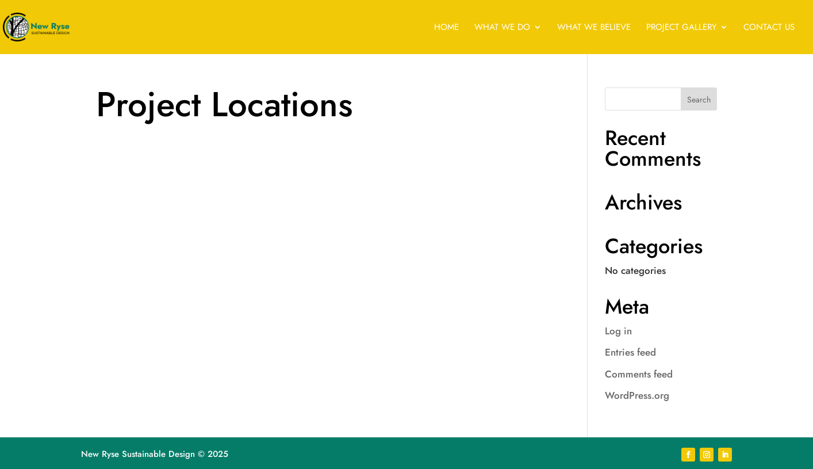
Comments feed (639, 374)
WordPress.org (637, 395)
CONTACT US (769, 28)
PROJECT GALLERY (681, 28)
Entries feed (630, 352)
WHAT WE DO (502, 28)
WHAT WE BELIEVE (594, 28)
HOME (446, 28)
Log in (618, 331)
